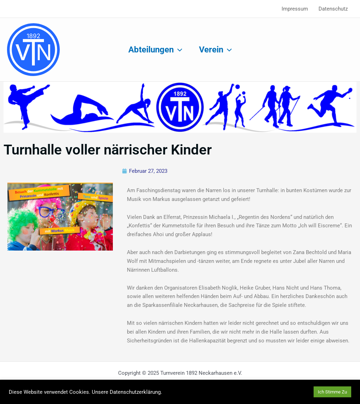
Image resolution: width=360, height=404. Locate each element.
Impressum (295, 9)
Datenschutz (333, 9)
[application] (178, 49)
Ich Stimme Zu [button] (332, 391)
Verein (215, 49)
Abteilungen (155, 49)
